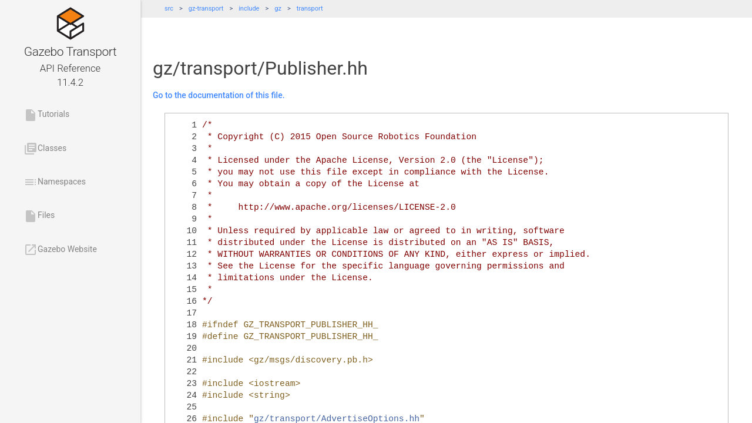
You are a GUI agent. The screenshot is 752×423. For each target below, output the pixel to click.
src (168, 8)
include (249, 8)
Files (39, 216)
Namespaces (55, 182)
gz (277, 8)
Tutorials (46, 115)
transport (310, 8)
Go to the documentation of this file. (219, 95)
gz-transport (206, 8)
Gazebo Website (60, 250)
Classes (45, 149)
